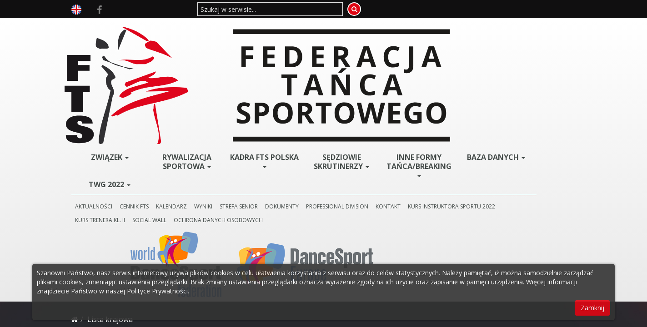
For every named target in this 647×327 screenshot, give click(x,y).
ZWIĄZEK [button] (191, 28)
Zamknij (592, 307)
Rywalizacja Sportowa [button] (252, 33)
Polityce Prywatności (157, 291)
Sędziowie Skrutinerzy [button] (375, 36)
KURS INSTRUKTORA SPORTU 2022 (207, 91)
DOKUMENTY (370, 78)
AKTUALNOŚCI (182, 78)
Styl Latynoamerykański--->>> (197, 190)
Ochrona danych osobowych (401, 91)
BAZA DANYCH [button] (499, 32)
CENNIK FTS (222, 78)
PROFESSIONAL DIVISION (426, 78)
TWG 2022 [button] (190, 55)
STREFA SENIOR (327, 78)
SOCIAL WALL (333, 91)
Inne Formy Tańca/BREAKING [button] (439, 36)
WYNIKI (292, 78)
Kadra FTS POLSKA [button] (314, 33)
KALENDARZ (260, 78)
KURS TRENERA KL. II (283, 91)
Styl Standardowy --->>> (188, 163)
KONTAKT (476, 78)
